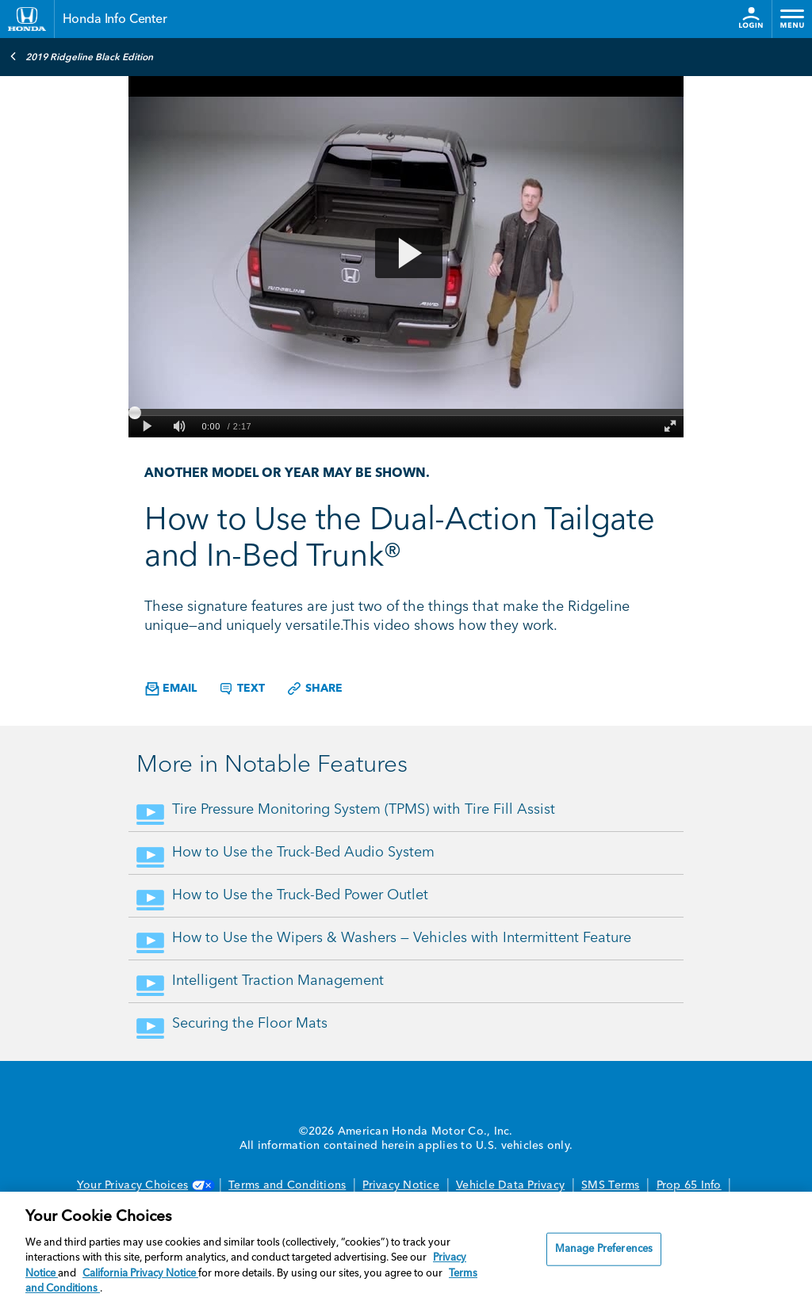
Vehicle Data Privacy (510, 1185)
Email (171, 689)
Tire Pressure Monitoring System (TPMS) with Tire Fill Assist (363, 810)
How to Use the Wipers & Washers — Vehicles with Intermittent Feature (401, 938)
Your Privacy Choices (144, 1185)
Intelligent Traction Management (278, 981)
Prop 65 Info (689, 1185)
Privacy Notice (400, 1185)
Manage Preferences (604, 1249)
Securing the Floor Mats (249, 1024)
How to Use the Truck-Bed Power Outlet (300, 895)
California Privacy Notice (140, 1274)
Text (241, 688)
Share (314, 688)
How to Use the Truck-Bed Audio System (303, 852)
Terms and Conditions (287, 1185)
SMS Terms (610, 1185)
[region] (406, 1248)
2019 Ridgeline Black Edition (81, 56)
